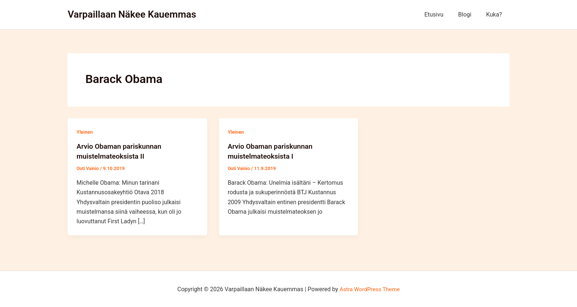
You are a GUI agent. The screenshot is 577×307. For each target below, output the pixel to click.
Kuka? (495, 14)
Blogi (469, 14)
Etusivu (441, 14)
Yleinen (85, 132)
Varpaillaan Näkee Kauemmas (132, 14)
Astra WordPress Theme (369, 288)
